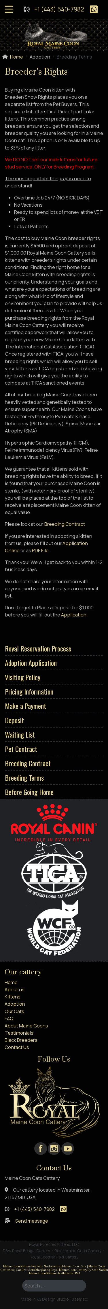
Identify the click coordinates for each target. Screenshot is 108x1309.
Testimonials (19, 1032)
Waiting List (20, 734)
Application (73, 614)
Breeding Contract (28, 763)
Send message (31, 1220)
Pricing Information (29, 691)
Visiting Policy (22, 677)
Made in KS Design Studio (45, 1299)
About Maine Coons (26, 1025)
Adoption (15, 1003)
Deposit (14, 720)
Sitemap (79, 1299)
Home (11, 982)
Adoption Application (31, 663)
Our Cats (14, 1011)
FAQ (9, 1018)
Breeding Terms (24, 777)
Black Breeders (21, 1040)
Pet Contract (21, 749)
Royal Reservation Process (38, 648)
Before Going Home (29, 792)
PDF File (40, 550)
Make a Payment (25, 706)
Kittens (12, 996)
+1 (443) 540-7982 (59, 9)
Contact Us (17, 1047)
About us (14, 989)
